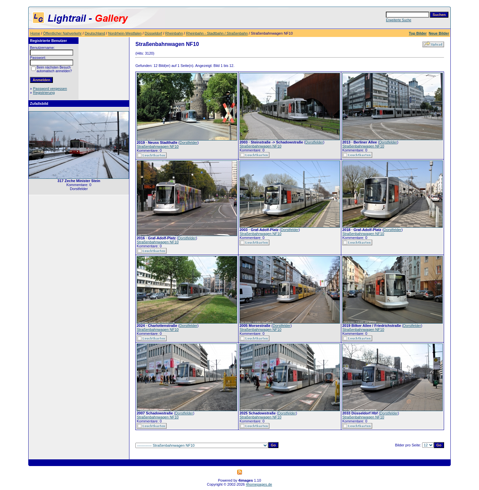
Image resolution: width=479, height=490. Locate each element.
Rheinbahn (174, 33)
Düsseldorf (153, 33)
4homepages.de (259, 484)
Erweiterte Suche (398, 20)
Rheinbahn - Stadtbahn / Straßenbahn (217, 33)
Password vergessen (50, 89)
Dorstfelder (189, 142)
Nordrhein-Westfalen (125, 33)
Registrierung (44, 93)
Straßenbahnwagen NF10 (158, 146)
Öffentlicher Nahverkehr (62, 33)
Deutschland (95, 33)
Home (35, 33)
